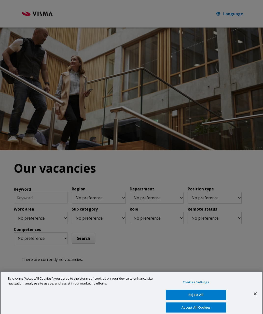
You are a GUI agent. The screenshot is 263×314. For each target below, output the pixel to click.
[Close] (255, 298)
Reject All (195, 299)
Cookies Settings (196, 286)
